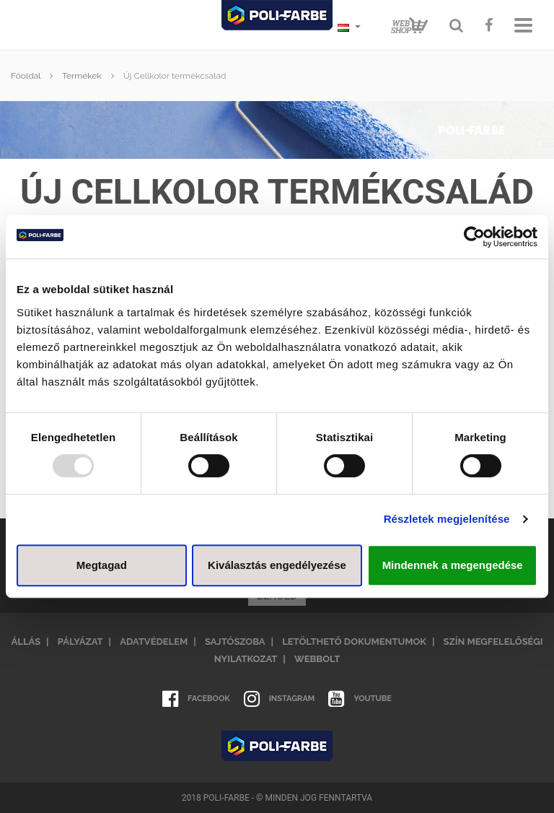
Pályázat (80, 641)
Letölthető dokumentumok (354, 641)
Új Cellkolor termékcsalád (175, 76)
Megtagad (101, 565)
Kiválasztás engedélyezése (277, 565)
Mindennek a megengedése (452, 565)
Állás (26, 641)
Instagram (279, 699)
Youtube (359, 699)
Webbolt (317, 658)
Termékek (82, 76)
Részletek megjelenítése (447, 519)
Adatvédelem (154, 641)
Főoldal (25, 76)
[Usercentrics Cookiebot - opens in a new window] (474, 237)
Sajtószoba (235, 641)
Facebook (195, 699)
